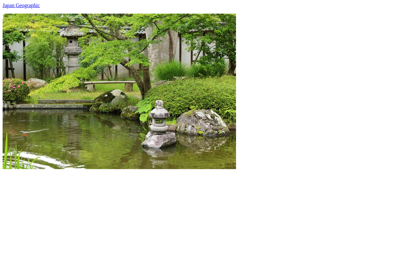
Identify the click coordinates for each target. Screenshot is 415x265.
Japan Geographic (21, 5)
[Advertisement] (197, 214)
